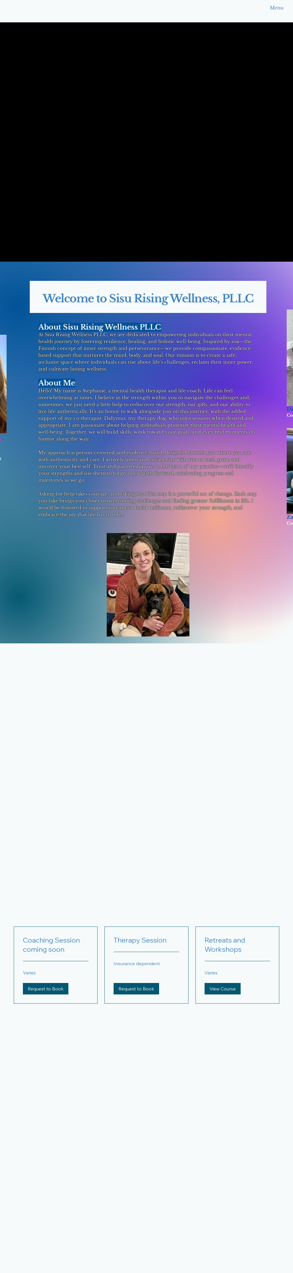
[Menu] (268, 7)
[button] (45, 988)
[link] (55, 945)
